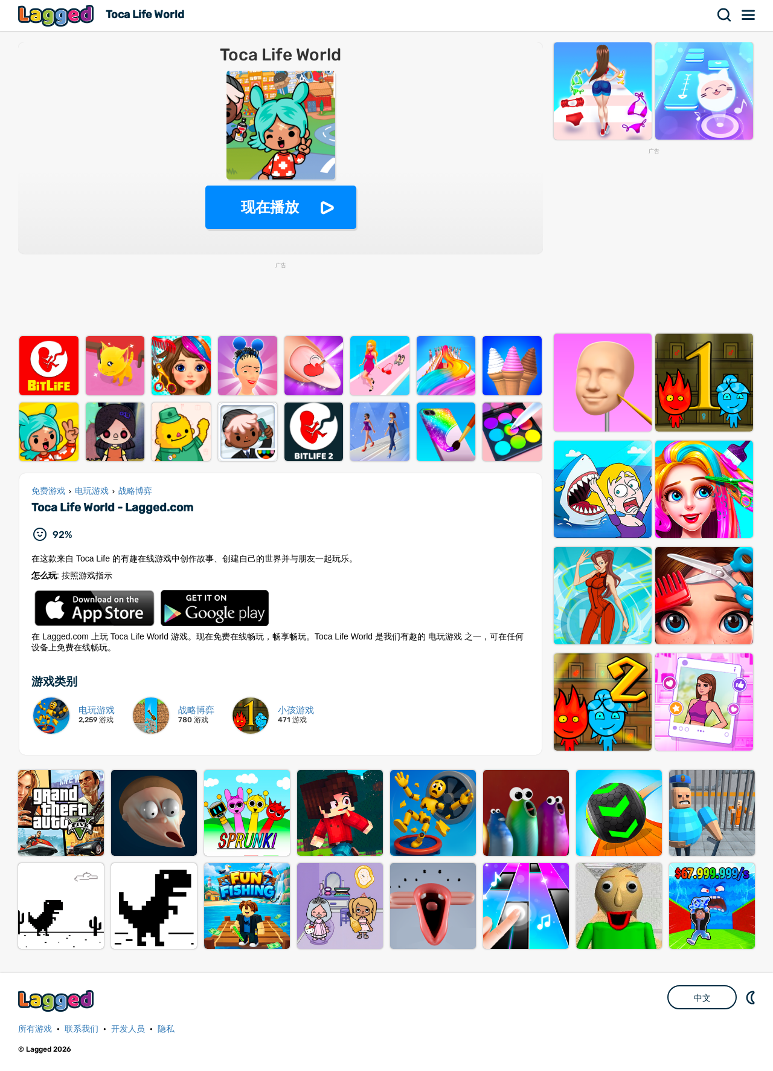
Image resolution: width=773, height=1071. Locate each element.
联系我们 (81, 1029)
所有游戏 (35, 1029)
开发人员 (128, 1029)
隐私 (166, 1029)
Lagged (57, 15)
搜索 (725, 15)
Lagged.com (57, 1000)
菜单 (749, 15)
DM (752, 997)
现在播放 (270, 207)
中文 (702, 998)
